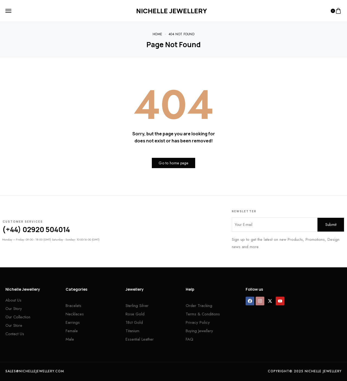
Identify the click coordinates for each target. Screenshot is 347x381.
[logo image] (171, 11)
